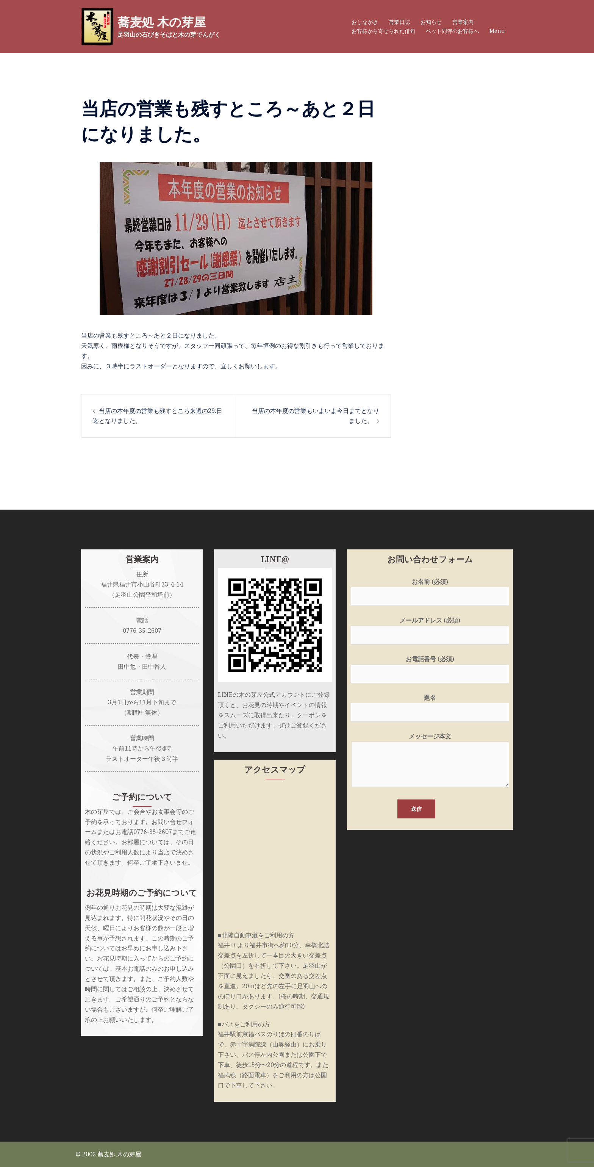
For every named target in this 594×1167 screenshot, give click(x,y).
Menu (497, 30)
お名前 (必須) (430, 589)
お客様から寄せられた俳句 (383, 30)
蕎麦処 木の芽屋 (161, 22)
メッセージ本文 (430, 760)
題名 (430, 704)
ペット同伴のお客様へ (452, 30)
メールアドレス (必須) (430, 627)
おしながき (365, 21)
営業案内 (463, 21)
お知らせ (431, 21)
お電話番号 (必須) (430, 666)
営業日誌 (399, 21)
